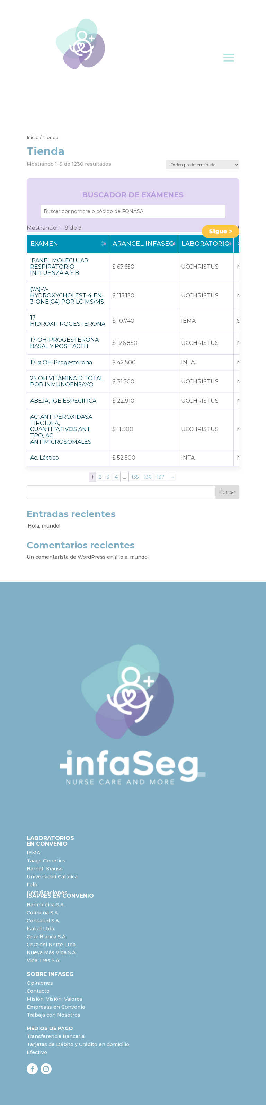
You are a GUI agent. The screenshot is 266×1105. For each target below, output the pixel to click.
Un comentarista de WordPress (66, 557)
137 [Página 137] (161, 477)
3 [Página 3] (108, 477)
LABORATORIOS (50, 838)
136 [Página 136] (147, 477)
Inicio (33, 137)
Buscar (227, 492)
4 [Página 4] (116, 477)
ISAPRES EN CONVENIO (60, 896)
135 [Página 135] (135, 477)
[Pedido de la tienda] (202, 164)
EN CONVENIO (47, 844)
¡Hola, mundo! (43, 526)
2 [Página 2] (100, 477)
